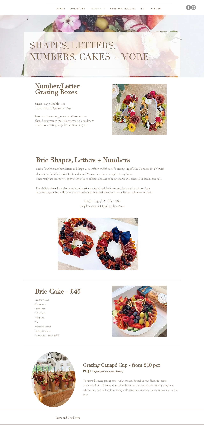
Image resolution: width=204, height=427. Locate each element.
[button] (98, 244)
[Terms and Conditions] (67, 417)
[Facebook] (188, 7)
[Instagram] (193, 7)
